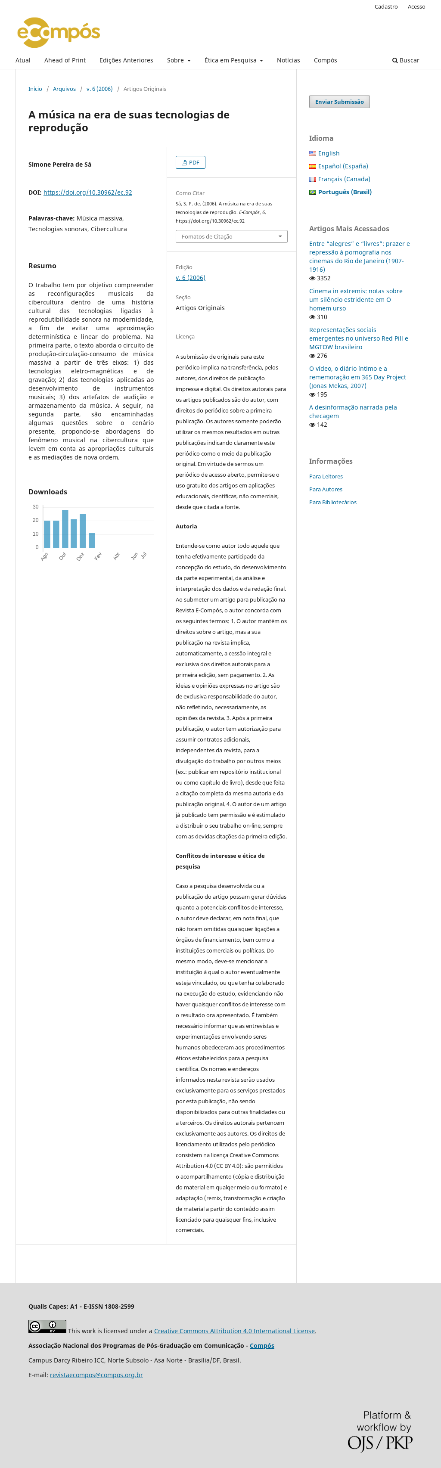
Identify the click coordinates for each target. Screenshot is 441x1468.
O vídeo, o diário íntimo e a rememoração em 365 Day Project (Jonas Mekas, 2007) (357, 377)
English (329, 153)
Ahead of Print (65, 60)
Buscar (405, 60)
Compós (325, 60)
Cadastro (386, 6)
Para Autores (325, 489)
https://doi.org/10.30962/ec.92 (87, 192)
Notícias (288, 60)
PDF (193, 162)
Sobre (176, 60)
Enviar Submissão (339, 102)
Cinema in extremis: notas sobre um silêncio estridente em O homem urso (356, 299)
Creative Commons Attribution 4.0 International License (234, 1331)
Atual (23, 60)
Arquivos (64, 89)
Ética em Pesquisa (231, 60)
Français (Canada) (344, 179)
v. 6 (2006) (100, 89)
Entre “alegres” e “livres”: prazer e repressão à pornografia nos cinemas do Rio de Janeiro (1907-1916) (359, 256)
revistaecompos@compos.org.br (96, 1375)
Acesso (416, 6)
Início (35, 89)
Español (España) (343, 166)
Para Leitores (326, 476)
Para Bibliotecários (333, 502)
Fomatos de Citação (207, 236)
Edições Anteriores (126, 60)
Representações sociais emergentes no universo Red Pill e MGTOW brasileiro (358, 338)
